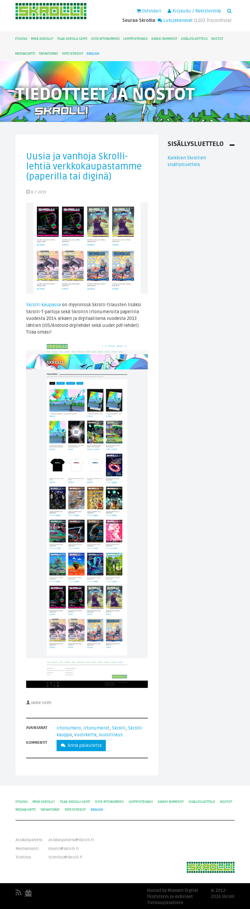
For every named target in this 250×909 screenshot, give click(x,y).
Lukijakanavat (175, 20)
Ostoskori (149, 11)
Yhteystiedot (72, 54)
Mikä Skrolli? (42, 39)
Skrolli (119, 728)
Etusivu (21, 39)
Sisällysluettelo (194, 39)
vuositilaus (111, 734)
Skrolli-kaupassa (43, 304)
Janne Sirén (41, 702)
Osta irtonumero (105, 39)
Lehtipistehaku (135, 39)
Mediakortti (25, 54)
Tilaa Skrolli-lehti (72, 39)
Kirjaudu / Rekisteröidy (194, 11)
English (93, 54)
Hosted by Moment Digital (172, 890)
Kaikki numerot (164, 39)
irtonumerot (96, 728)
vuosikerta (85, 734)
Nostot (217, 39)
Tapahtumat (48, 54)
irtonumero (69, 728)
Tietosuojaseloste (165, 902)
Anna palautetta (81, 745)
